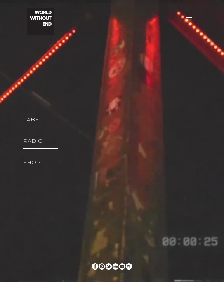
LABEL (32, 119)
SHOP (31, 162)
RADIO (33, 140)
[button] (189, 19)
